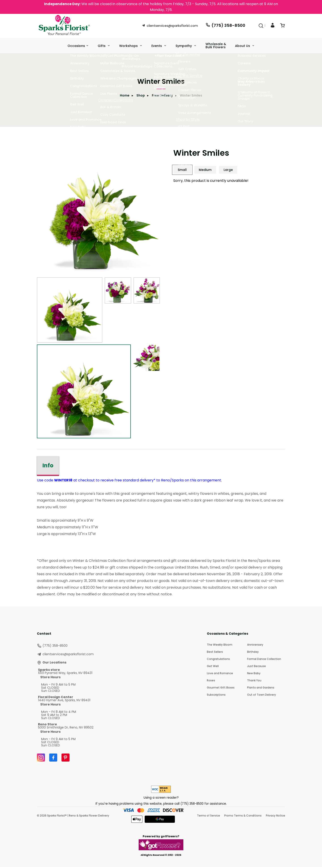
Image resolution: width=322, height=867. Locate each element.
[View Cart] (282, 26)
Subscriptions (216, 695)
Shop (140, 95)
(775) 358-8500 (225, 25)
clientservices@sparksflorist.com (170, 25)
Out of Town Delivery (261, 695)
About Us (243, 46)
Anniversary (255, 645)
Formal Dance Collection (264, 659)
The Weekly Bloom (219, 645)
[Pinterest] (65, 758)
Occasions (76, 46)
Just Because (256, 666)
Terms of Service (208, 815)
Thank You (254, 680)
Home (124, 95)
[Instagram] (41, 758)
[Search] (260, 26)
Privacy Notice (275, 815)
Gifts (102, 46)
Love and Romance (220, 673)
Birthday (253, 652)
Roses (211, 680)
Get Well (213, 666)
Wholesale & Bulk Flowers (215, 45)
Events (157, 46)
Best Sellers (215, 652)
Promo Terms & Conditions (243, 815)
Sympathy (184, 46)
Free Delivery (162, 95)
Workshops (129, 46)
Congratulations (218, 659)
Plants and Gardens (260, 687)
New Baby (254, 673)
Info (47, 465)
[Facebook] (53, 758)
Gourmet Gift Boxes (221, 687)
